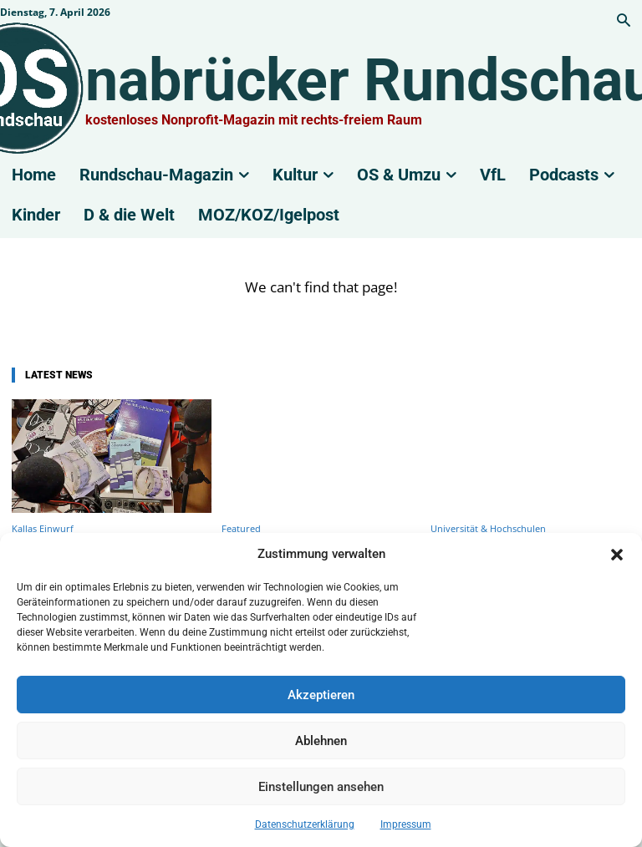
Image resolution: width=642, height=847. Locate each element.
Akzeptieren (321, 694)
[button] (617, 554)
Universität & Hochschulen (488, 528)
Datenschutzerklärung (304, 824)
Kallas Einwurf (43, 528)
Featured (241, 528)
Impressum (405, 824)
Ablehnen (321, 740)
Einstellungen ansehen (321, 786)
